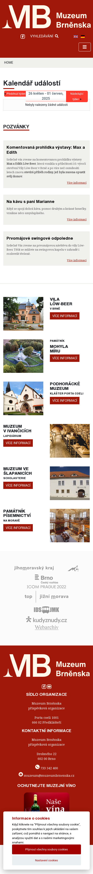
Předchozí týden (16, 93)
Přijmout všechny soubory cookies (46, 849)
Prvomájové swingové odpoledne (40, 238)
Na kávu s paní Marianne (30, 201)
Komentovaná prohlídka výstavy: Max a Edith (46, 149)
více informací (64, 316)
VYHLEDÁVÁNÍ (44, 36)
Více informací (76, 183)
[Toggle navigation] (85, 47)
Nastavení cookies (46, 860)
